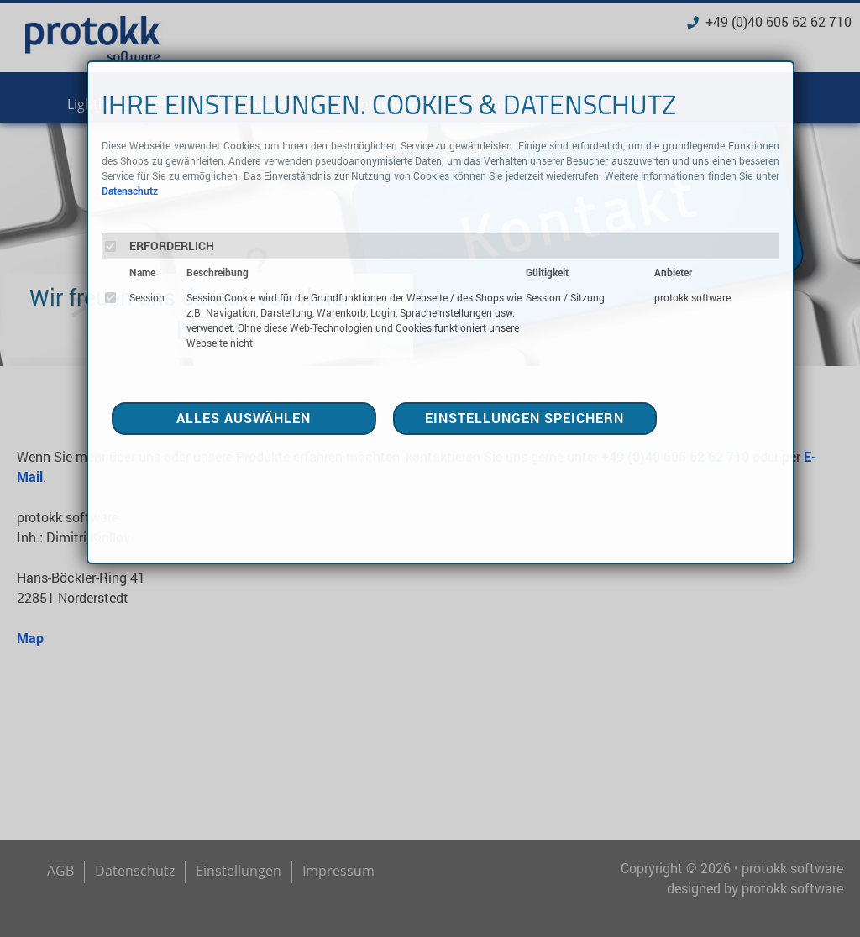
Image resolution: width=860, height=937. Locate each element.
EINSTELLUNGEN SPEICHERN (524, 418)
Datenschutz (130, 190)
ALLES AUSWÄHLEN (243, 418)
